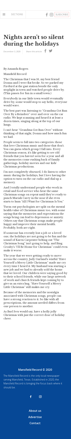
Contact (35, 423)
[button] (4, 14)
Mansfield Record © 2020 (35, 370)
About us (35, 411)
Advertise (35, 417)
